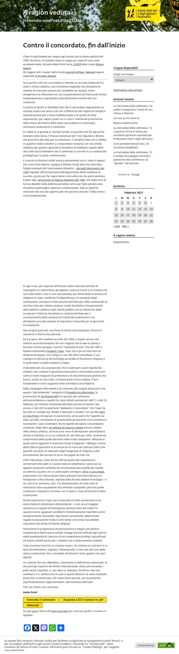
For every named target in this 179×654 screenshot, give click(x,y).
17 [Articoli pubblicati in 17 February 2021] (128, 215)
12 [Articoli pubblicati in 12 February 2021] (139, 209)
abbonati (90, 72)
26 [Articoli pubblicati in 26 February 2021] (139, 221)
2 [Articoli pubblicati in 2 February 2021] (122, 203)
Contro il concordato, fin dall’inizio (74, 46)
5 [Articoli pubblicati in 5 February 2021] (139, 203)
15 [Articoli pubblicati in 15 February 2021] (116, 215)
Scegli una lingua (123, 74)
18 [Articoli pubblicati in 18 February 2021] (133, 215)
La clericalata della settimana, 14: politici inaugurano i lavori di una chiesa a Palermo (133, 109)
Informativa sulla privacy (127, 90)
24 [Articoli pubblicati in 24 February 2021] (128, 221)
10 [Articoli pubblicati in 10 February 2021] (128, 209)
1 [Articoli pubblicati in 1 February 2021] (116, 203)
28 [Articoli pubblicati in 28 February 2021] (151, 221)
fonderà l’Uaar (55, 269)
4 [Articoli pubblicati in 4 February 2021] (133, 203)
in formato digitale (45, 76)
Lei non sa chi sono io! (126, 118)
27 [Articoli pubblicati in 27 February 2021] (145, 221)
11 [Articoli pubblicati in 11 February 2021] (133, 209)
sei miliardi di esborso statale (66, 346)
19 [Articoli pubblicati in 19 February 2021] (139, 215)
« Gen (116, 226)
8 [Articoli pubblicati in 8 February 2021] (116, 209)
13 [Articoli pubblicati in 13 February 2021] (145, 209)
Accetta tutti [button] (166, 645)
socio (35, 529)
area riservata (60, 529)
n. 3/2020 (76, 64)
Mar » (125, 226)
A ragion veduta (46, 13)
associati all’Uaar (75, 72)
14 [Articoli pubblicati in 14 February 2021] (151, 209)
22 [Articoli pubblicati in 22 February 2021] (116, 221)
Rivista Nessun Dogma (64, 566)
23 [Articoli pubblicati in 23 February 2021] (122, 221)
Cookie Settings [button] (146, 645)
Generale (44, 566)
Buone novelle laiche (125, 123)
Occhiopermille (50, 314)
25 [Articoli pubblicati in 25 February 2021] (133, 221)
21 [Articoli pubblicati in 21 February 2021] (151, 215)
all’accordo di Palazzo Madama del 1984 (61, 180)
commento (49, 577)
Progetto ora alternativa (80, 311)
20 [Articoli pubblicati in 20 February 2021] (145, 215)
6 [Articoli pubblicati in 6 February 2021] (145, 203)
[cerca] (130, 174)
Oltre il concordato (93, 390)
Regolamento (121, 242)
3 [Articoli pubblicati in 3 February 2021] (128, 203)
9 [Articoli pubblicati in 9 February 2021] (122, 209)
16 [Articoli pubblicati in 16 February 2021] (122, 215)
